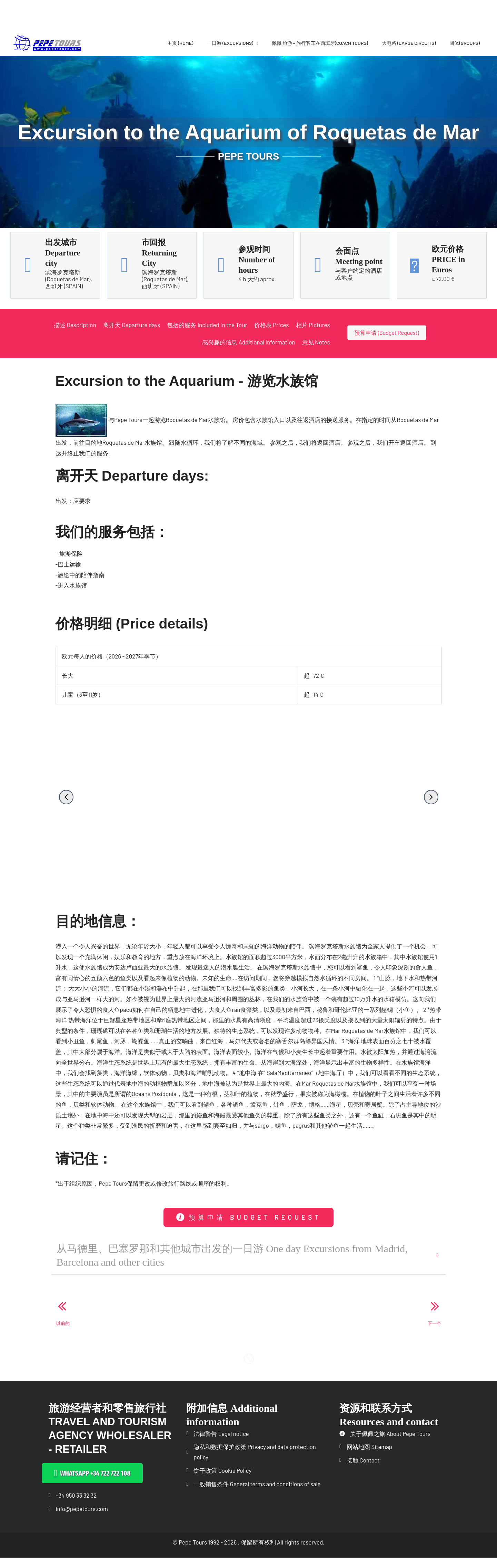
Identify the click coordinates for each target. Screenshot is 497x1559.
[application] (255, 43)
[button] (66, 797)
